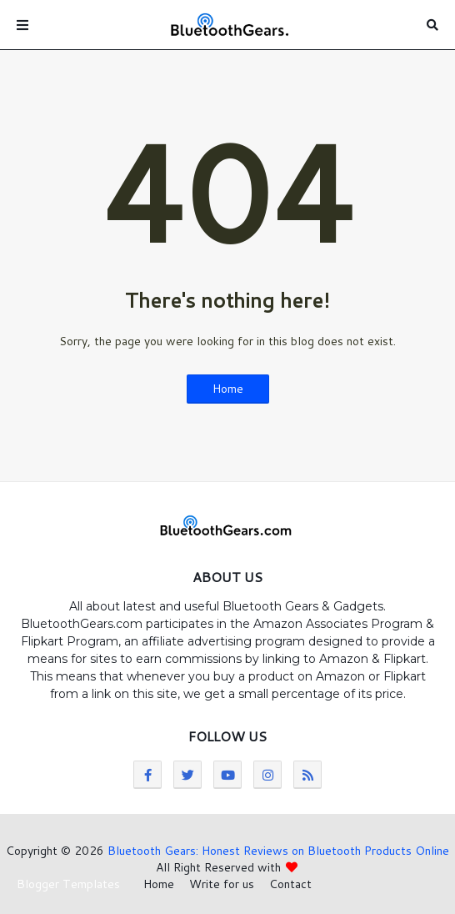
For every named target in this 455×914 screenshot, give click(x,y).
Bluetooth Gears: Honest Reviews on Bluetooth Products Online (278, 850)
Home (227, 388)
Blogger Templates (68, 884)
